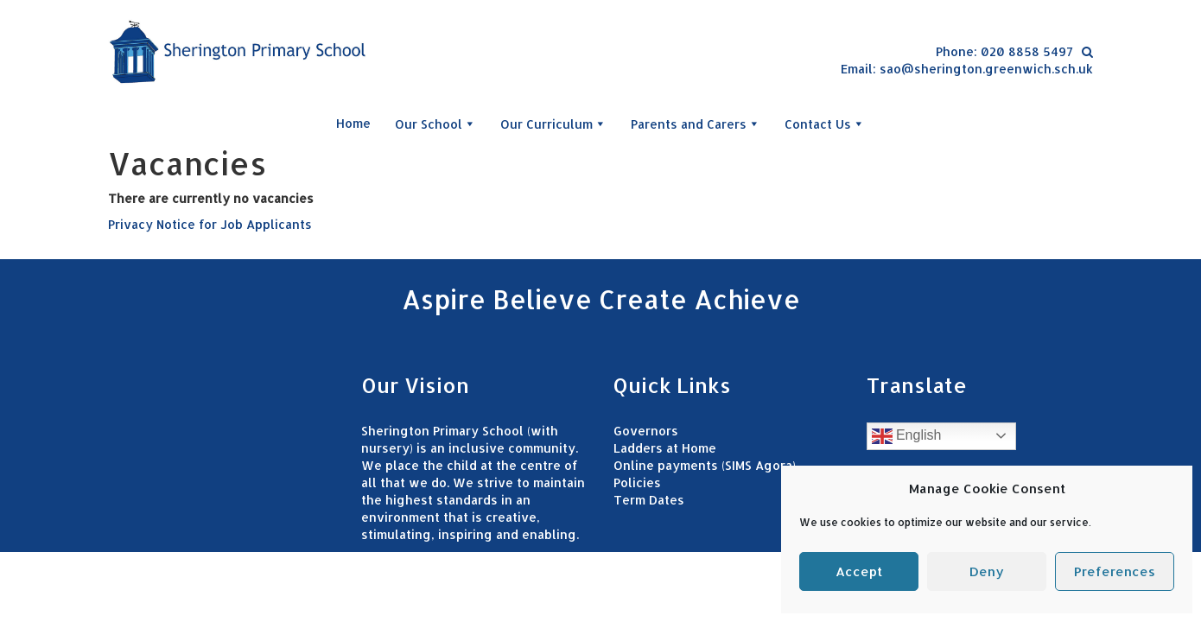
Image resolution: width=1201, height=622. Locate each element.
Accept (859, 571)
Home (353, 123)
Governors (645, 430)
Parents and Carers (695, 123)
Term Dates (648, 499)
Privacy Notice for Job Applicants (210, 224)
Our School (435, 123)
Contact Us (825, 123)
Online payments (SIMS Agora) (704, 465)
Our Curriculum (553, 123)
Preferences (1114, 571)
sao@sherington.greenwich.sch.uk (986, 68)
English (907, 436)
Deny (986, 571)
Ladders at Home (664, 448)
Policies (637, 482)
